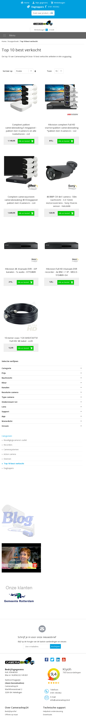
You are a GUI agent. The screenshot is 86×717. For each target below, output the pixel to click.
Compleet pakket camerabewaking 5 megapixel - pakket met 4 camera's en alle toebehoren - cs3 (21, 129)
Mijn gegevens (41, 2)
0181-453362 (53, 6)
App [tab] (3, 416)
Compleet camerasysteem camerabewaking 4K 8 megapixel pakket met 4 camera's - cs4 (21, 199)
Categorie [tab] (6, 368)
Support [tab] (5, 411)
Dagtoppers (37, 6)
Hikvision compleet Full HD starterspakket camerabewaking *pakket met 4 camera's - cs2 (61, 127)
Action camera (9, 454)
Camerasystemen (11, 449)
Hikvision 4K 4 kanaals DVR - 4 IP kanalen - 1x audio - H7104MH (21, 270)
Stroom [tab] (5, 426)
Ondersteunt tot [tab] (9, 402)
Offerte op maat (11, 714)
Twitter (52, 659)
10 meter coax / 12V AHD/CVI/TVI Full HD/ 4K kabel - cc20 (21, 339)
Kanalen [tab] (5, 387)
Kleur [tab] (4, 382)
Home (26, 2)
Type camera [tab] (8, 397)
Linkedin (58, 659)
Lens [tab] (4, 406)
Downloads (47, 714)
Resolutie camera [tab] (10, 392)
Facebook (46, 659)
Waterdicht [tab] (7, 421)
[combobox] (43, 13)
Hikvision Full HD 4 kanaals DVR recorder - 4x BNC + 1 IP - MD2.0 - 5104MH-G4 (61, 272)
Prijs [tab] (4, 373)
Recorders (7, 445)
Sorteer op (7, 71)
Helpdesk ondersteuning (53, 711)
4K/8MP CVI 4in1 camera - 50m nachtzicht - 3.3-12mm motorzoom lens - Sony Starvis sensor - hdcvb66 (61, 201)
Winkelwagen (59, 2)
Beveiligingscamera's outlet (15, 440)
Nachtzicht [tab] (7, 378)
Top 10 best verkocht (13, 463)
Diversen (7, 459)
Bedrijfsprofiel (10, 711)
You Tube (64, 659)
